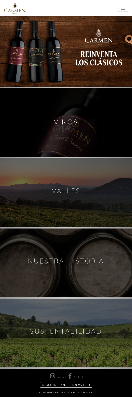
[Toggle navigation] (123, 8)
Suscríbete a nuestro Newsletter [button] (66, 385)
